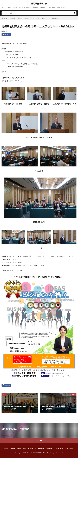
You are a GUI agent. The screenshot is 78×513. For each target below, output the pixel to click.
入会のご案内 (54, 8)
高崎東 (20, 18)
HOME (5, 18)
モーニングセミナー (26, 8)
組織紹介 (37, 8)
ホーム (4, 8)
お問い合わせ (65, 8)
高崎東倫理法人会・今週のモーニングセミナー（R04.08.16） (41, 18)
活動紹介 (45, 8)
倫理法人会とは (13, 8)
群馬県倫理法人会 (39, 4)
